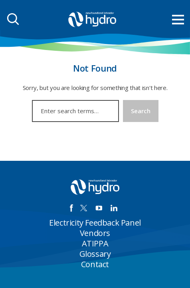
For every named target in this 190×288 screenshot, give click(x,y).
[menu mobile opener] (178, 19)
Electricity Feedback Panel (95, 222)
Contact (95, 264)
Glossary (95, 253)
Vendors (95, 233)
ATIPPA (95, 243)
